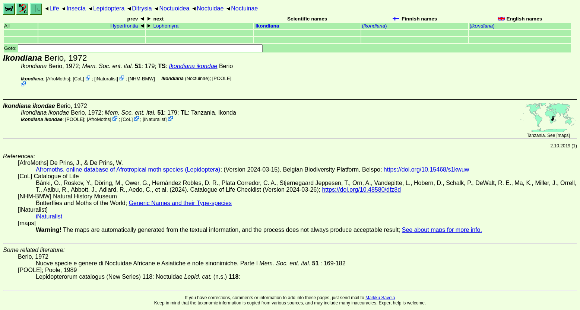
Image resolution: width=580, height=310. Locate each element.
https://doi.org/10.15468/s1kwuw (426, 169)
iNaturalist (106, 79)
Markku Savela (380, 297)
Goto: (133, 48)
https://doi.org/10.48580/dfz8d (361, 189)
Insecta (76, 8)
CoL (78, 79)
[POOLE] (221, 78)
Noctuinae (244, 8)
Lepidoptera (109, 8)
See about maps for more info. (442, 230)
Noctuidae (210, 8)
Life (54, 8)
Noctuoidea (174, 8)
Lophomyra (165, 26)
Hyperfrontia (124, 26)
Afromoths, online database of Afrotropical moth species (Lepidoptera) (128, 169)
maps (563, 135)
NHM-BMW (142, 79)
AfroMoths (58, 79)
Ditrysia (142, 8)
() (374, 26)
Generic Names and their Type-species (180, 203)
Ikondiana (267, 26)
